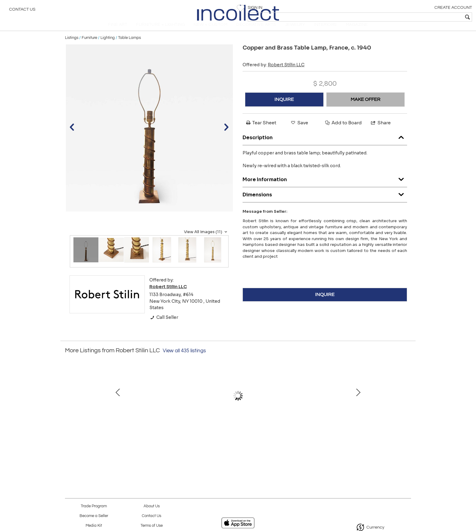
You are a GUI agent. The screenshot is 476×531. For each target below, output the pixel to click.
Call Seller (163, 326)
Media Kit (94, 526)
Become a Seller (94, 516)
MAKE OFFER (365, 107)
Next (406, 407)
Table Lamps (129, 46)
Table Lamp (109, 435)
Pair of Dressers (364, 435)
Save (299, 131)
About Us (152, 506)
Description (325, 144)
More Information (325, 186)
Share (380, 131)
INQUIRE (284, 107)
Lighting (107, 46)
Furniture (89, 46)
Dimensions (325, 202)
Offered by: (273, 73)
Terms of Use (152, 526)
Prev (69, 407)
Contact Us (22, 11)
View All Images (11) (206, 240)
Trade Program (94, 506)
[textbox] (427, 17)
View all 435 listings (184, 359)
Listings (71, 46)
